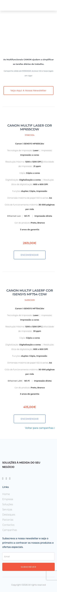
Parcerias (7, 519)
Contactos (8, 524)
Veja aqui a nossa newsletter (28, 90)
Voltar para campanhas (40, 428)
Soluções (7, 504)
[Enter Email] (28, 556)
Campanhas (9, 530)
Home (6, 494)
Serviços (7, 509)
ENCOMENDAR (30, 255)
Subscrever (28, 567)
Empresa (7, 499)
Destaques (8, 514)
